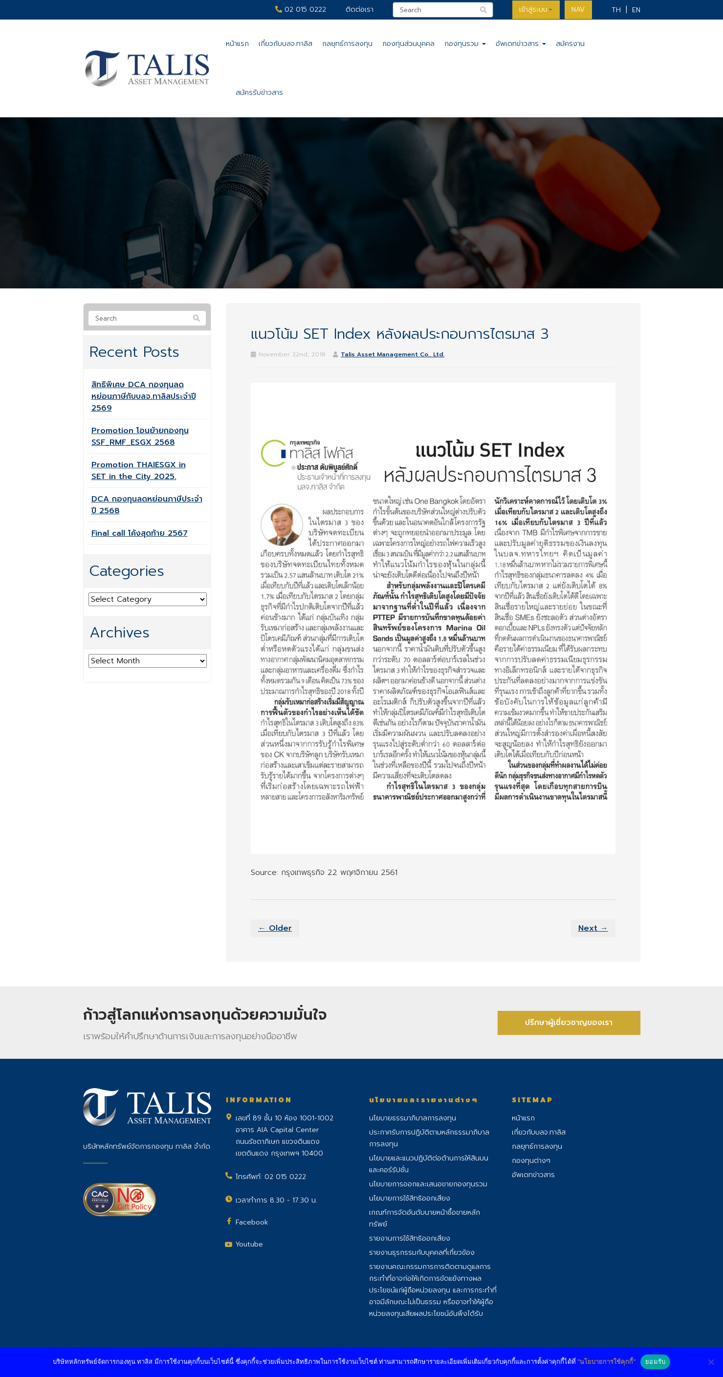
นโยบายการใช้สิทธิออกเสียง (409, 1198)
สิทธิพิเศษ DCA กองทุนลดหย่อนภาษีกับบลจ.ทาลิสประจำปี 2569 (143, 396)
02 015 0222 (299, 9)
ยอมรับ (655, 1361)
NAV (578, 9)
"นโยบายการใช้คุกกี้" (606, 1361)
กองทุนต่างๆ (531, 1161)
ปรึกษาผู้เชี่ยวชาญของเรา (569, 1022)
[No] (711, 1362)
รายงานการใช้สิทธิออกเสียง (409, 1238)
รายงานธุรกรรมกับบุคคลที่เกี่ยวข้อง (422, 1252)
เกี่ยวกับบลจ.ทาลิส (285, 44)
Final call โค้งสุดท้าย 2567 (139, 533)
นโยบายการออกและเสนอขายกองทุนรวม (428, 1184)
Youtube (249, 1244)
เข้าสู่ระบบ (535, 9)
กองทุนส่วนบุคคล (408, 44)
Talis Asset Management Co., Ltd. (392, 354)
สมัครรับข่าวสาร (259, 92)
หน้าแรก (237, 44)
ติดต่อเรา (358, 9)
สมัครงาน (570, 44)
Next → (593, 928)
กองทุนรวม (465, 44)
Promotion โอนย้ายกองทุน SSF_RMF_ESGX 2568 (140, 436)
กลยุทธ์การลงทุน (347, 44)
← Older (275, 928)
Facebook (252, 1222)
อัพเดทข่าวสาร (521, 44)
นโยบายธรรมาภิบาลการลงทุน (412, 1118)
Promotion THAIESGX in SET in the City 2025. (138, 470)
